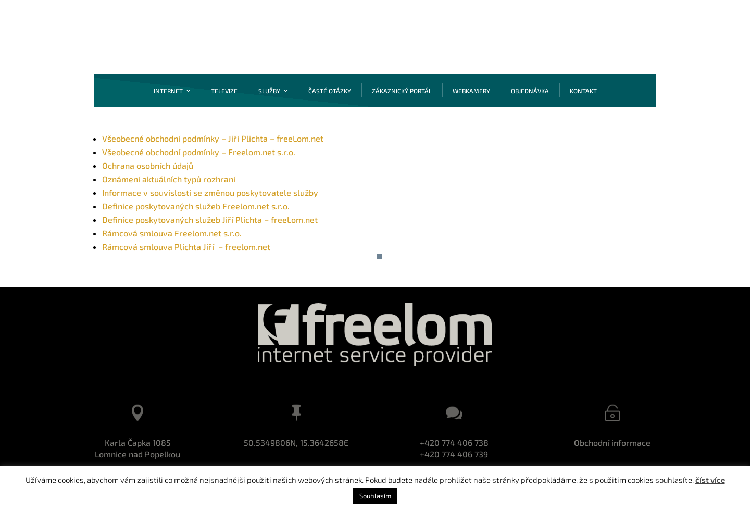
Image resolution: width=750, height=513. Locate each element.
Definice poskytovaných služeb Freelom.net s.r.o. (196, 206)
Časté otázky (329, 90)
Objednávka (530, 90)
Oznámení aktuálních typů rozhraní (168, 179)
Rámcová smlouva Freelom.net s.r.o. (172, 233)
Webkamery (471, 90)
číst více (710, 479)
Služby (269, 90)
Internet (168, 90)
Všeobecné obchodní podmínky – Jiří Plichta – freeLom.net (212, 138)
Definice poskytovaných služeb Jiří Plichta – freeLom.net (210, 219)
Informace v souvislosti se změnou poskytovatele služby (210, 192)
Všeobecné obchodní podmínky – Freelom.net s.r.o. (198, 152)
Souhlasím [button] (375, 496)
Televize (224, 90)
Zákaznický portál (402, 90)
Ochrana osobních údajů (147, 165)
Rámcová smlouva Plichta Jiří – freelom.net (186, 247)
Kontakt (583, 90)
